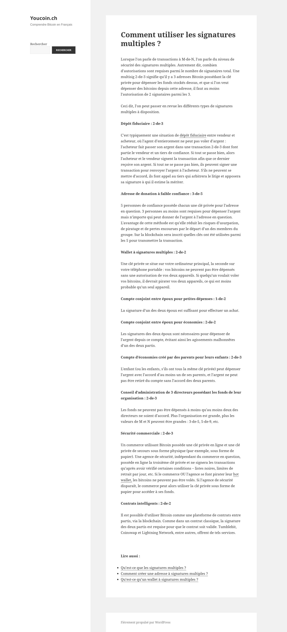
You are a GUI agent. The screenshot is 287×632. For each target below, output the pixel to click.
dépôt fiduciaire (193, 135)
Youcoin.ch (43, 18)
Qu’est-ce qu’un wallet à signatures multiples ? (159, 579)
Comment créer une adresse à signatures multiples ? (164, 573)
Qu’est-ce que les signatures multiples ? (153, 567)
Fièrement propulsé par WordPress (145, 622)
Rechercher (38, 44)
